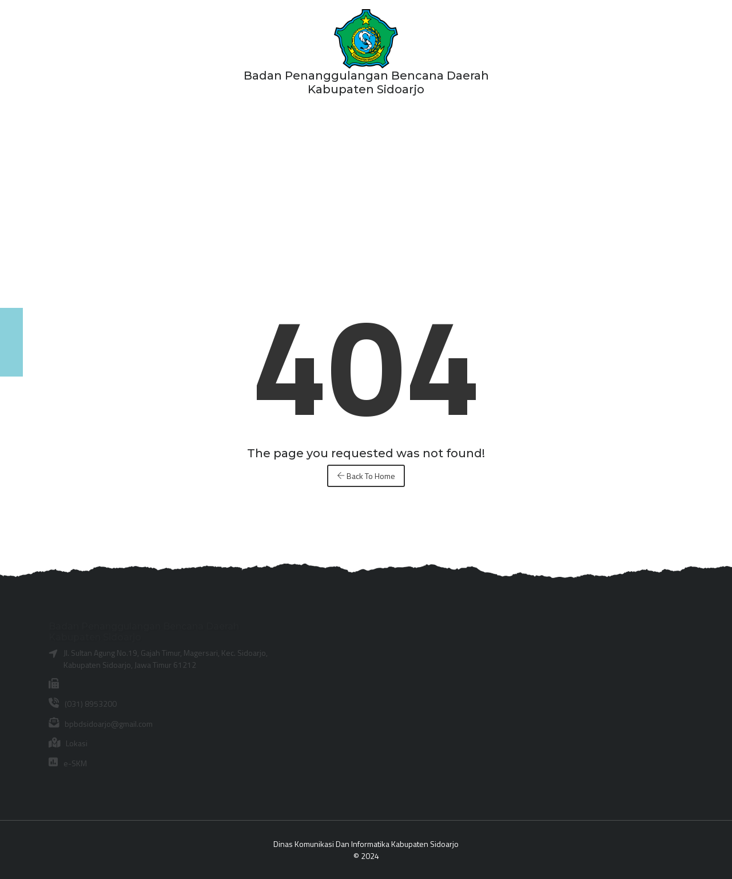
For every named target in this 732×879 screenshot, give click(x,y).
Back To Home (366, 476)
